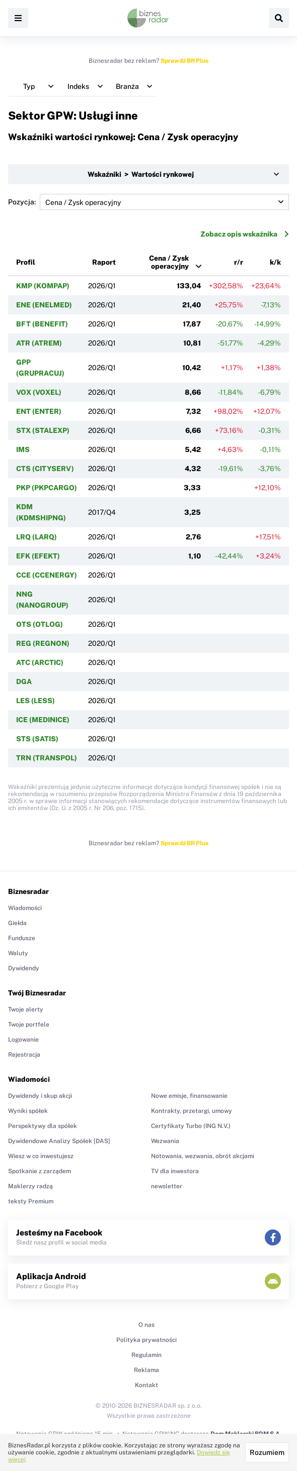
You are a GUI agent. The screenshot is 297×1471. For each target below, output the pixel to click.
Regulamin (146, 1355)
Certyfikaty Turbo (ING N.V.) (191, 1125)
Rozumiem (267, 1452)
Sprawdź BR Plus (184, 60)
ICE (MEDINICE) (42, 720)
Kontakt (146, 1385)
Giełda (17, 923)
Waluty (18, 953)
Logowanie (23, 1039)
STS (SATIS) (37, 739)
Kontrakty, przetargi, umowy (191, 1110)
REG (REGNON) (42, 643)
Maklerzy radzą (30, 1186)
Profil (25, 262)
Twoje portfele (28, 1024)
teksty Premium (30, 1201)
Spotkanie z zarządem (39, 1171)
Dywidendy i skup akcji (40, 1095)
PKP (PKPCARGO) (46, 488)
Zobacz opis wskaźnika (244, 234)
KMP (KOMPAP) (42, 286)
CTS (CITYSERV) (45, 469)
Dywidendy (23, 968)
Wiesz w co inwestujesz (40, 1156)
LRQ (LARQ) (36, 537)
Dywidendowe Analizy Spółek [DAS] (59, 1141)
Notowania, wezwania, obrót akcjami (202, 1156)
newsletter (166, 1186)
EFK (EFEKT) (38, 556)
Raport (104, 262)
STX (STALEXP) (42, 430)
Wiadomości (25, 908)
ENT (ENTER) (38, 411)
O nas (146, 1324)
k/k (275, 262)
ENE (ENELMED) (44, 305)
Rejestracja (24, 1054)
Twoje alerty (25, 1009)
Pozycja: (148, 202)
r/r (238, 262)
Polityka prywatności (146, 1339)
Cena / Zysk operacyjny (169, 262)
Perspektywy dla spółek (42, 1125)
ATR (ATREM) (39, 343)
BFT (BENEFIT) (42, 324)
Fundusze (21, 938)
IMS (23, 449)
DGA (24, 681)
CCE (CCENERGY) (46, 575)
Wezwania (165, 1141)
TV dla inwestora (175, 1171)
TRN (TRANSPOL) (46, 758)
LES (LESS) (35, 701)
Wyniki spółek (28, 1110)
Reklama (146, 1370)
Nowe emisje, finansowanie (189, 1095)
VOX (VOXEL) (38, 392)
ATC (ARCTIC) (39, 662)
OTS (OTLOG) (39, 624)
